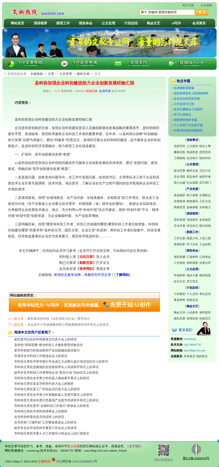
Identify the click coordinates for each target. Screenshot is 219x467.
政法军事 (179, 170)
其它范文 (192, 281)
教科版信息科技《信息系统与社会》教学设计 (58, 318)
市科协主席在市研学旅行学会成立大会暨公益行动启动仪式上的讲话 (61, 361)
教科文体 (83, 74)
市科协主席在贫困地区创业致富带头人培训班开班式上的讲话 (56, 367)
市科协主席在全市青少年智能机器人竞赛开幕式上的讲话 (53, 394)
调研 (41, 183)
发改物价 (179, 195)
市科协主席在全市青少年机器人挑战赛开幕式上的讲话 (51, 378)
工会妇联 (205, 244)
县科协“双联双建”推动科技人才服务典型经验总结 (48, 345)
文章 (51, 74)
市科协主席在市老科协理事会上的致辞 (40, 411)
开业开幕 (179, 225)
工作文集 (179, 238)
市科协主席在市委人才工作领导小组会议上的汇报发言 (51, 433)
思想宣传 (205, 152)
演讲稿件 (192, 219)
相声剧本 (205, 312)
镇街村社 (205, 158)
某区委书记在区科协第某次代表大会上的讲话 (45, 339)
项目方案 (192, 275)
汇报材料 (192, 257)
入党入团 (205, 238)
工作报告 (179, 263)
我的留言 (202, 356)
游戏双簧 (192, 318)
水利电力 (205, 207)
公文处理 (108, 23)
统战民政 (192, 152)
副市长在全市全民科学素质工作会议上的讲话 (45, 428)
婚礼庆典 (179, 318)
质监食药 (192, 176)
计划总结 (131, 23)
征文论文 (179, 281)
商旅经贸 (179, 207)
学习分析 (192, 244)
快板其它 (205, 318)
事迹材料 (179, 300)
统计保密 (192, 195)
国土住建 (179, 182)
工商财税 (179, 158)
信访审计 (192, 158)
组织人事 (205, 146)
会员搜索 (206, 5)
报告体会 (85, 23)
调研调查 (192, 263)
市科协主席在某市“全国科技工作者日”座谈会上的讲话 (51, 406)
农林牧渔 (179, 201)
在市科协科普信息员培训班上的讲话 (39, 417)
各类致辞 (205, 219)
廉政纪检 (179, 152)
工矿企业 (205, 201)
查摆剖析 (179, 244)
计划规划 (179, 294)
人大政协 (192, 146)
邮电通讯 (192, 201)
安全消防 (179, 176)
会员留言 (199, 23)
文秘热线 (36, 74)
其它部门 (205, 182)
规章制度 (205, 275)
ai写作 (176, 23)
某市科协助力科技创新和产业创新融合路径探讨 (47, 350)
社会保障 (192, 182)
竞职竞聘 (179, 219)
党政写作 (179, 146)
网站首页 (17, 23)
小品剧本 (192, 312)
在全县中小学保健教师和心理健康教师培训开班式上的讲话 (68, 324)
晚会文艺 (153, 23)
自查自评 (205, 263)
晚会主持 (179, 312)
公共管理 (65, 74)
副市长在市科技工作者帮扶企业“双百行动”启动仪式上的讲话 (56, 372)
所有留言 (189, 356)
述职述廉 (179, 257)
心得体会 (205, 257)
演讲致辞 (40, 23)
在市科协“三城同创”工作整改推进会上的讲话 (45, 422)
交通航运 (205, 195)
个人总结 (192, 294)
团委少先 (192, 238)
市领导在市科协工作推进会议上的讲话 (40, 356)
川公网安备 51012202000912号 (74, 461)
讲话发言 (192, 225)
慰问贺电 (205, 225)
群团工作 (63, 23)
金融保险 (192, 207)
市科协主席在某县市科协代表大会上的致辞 (44, 383)
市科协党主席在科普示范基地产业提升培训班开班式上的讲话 (56, 400)
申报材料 (179, 275)
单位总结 (205, 294)
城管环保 (205, 176)
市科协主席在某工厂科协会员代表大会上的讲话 (47, 389)
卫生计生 (205, 170)
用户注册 (188, 5)
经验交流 (192, 300)
